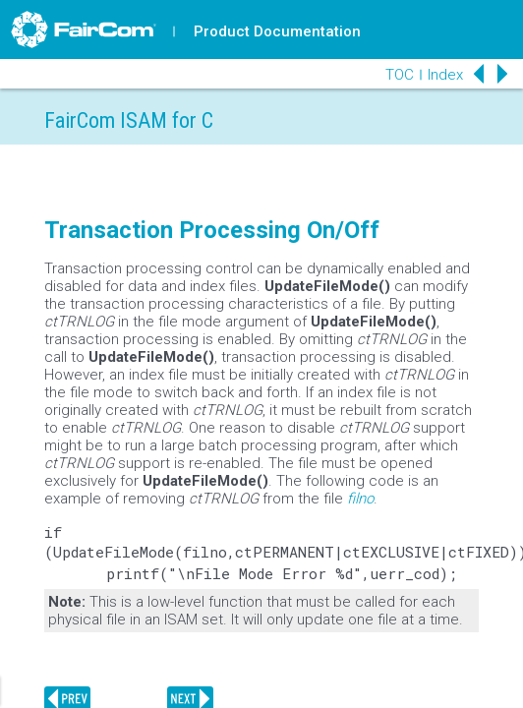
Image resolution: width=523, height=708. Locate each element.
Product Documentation (277, 31)
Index (445, 75)
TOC (399, 75)
